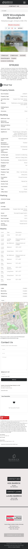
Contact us (14, 6)
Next (27, 41)
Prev (1, 41)
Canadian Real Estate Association (13, 422)
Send (14, 379)
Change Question (5, 376)
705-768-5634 (14, 487)
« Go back (3, 10)
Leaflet (7, 333)
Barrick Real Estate (18, 543)
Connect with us (14, 535)
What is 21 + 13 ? (5, 372)
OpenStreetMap (13, 333)
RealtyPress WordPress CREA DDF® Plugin (9, 444)
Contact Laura (14, 492)
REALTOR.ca (4, 420)
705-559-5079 (14, 499)
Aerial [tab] (2, 300)
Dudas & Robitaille (16, 547)
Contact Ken (14, 479)
